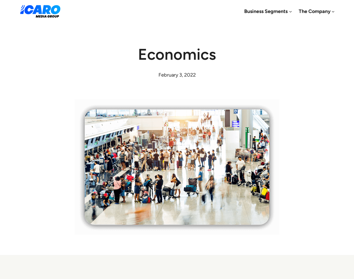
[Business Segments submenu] (290, 11)
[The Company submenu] (333, 11)
